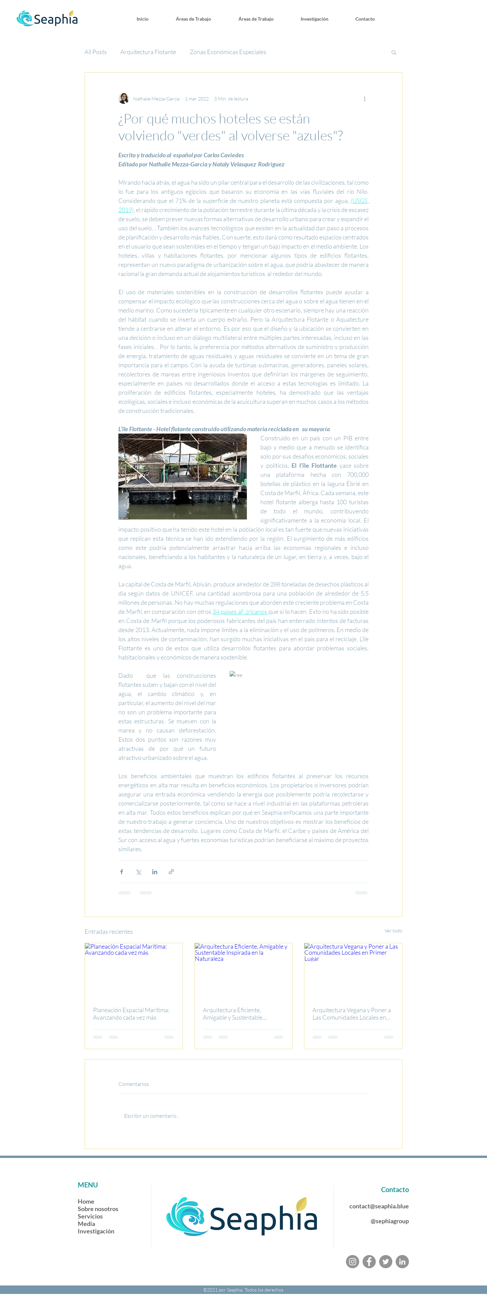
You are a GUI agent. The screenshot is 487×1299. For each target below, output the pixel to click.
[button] (394, 52)
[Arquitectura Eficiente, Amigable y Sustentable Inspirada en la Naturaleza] (244, 970)
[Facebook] (369, 1261)
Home (86, 1201)
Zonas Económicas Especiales (228, 51)
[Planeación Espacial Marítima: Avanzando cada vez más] (134, 970)
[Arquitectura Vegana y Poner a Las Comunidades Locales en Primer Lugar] (353, 970)
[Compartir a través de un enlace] (171, 871)
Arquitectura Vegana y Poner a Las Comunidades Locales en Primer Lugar (351, 1013)
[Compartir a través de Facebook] (121, 871)
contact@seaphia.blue (379, 1206)
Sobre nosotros (98, 1208)
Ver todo (393, 930)
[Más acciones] (365, 98)
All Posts (96, 51)
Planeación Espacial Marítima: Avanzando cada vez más (131, 1013)
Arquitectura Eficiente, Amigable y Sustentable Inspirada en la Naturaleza (236, 1013)
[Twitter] (385, 1261)
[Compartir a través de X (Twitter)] (138, 871)
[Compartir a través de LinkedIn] (155, 871)
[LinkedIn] (402, 1261)
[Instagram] (352, 1261)
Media (86, 1223)
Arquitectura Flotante (148, 51)
